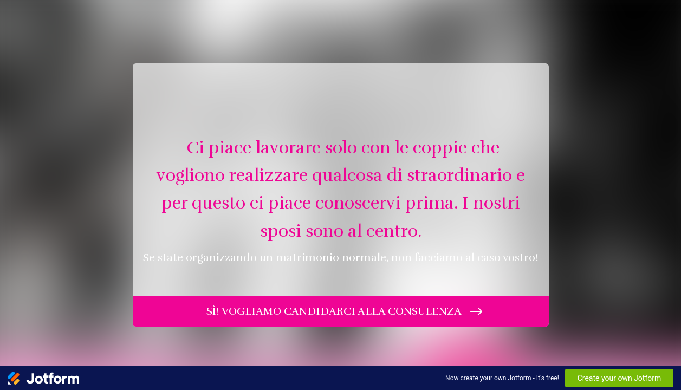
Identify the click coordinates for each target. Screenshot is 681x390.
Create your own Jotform (619, 378)
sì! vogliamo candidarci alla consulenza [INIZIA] (334, 311)
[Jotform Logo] (43, 378)
